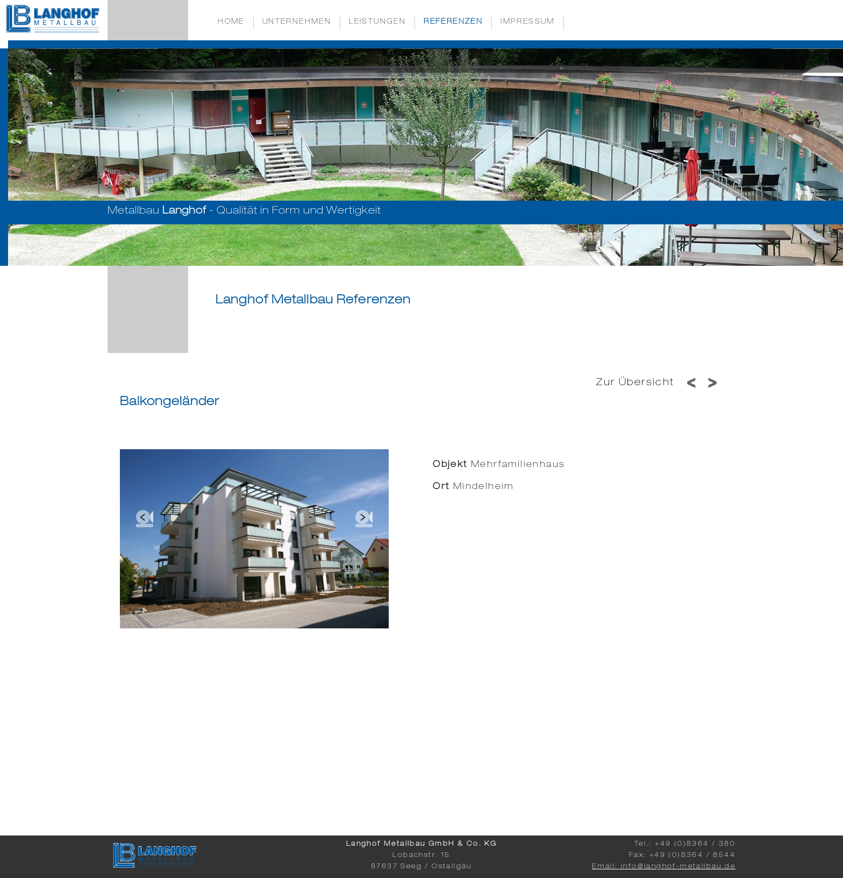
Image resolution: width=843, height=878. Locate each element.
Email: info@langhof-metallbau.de (663, 866)
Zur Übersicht (635, 383)
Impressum (528, 22)
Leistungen (377, 22)
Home (231, 22)
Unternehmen (296, 22)
